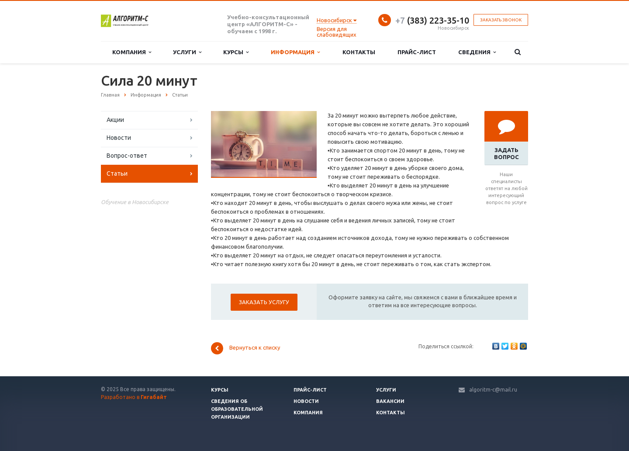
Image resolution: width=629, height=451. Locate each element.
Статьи (117, 173)
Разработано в (134, 397)
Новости (119, 137)
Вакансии (390, 401)
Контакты (358, 52)
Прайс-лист (416, 52)
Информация (295, 52)
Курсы (236, 52)
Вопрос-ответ (127, 155)
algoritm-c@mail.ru (493, 389)
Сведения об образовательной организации (237, 409)
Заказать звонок (501, 19)
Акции (115, 119)
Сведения (477, 52)
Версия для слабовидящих (336, 32)
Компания (131, 52)
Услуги (187, 52)
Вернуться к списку (245, 348)
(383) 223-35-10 (432, 20)
